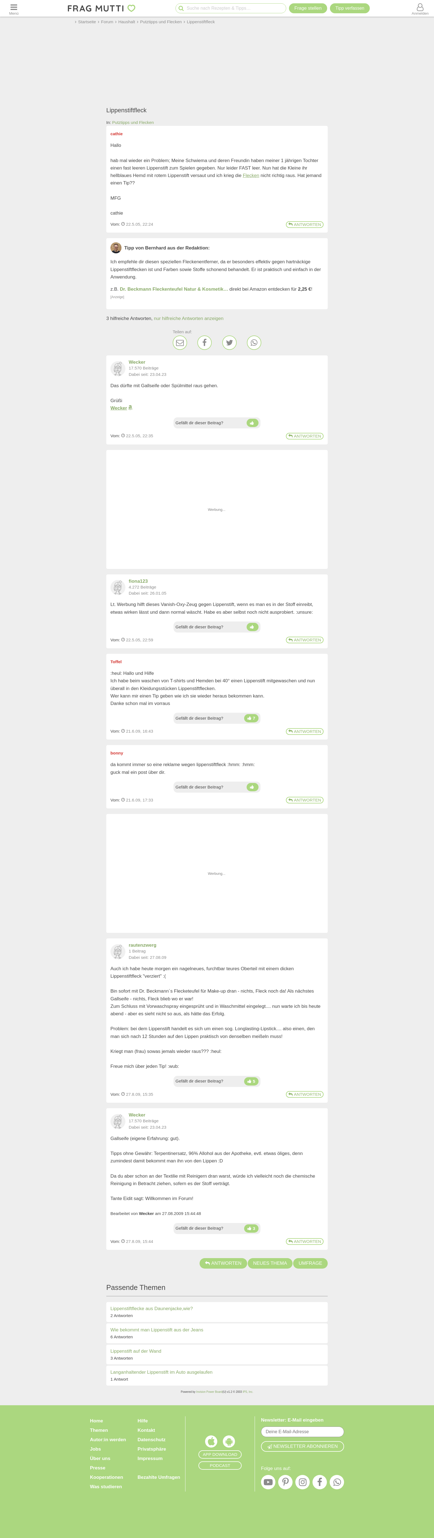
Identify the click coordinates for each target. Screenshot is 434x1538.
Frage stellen (308, 8)
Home (96, 1421)
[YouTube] (268, 1483)
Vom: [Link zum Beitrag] (115, 224)
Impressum (150, 1458)
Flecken (251, 175)
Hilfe (143, 1421)
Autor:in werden (108, 1439)
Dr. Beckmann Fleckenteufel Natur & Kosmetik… (174, 289)
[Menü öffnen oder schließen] (14, 8)
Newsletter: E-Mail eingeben (292, 1420)
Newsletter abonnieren (302, 1446)
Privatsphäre (152, 1449)
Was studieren (106, 1486)
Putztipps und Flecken (133, 122)
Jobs (95, 1449)
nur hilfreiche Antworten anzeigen (188, 318)
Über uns (100, 1458)
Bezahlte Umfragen (159, 1477)
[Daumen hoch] (253, 423)
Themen (99, 1430)
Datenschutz (152, 1439)
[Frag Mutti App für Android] (229, 1442)
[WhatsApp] (254, 342)
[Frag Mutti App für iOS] (211, 1442)
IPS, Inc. (248, 1391)
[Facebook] (204, 342)
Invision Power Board (209, 1391)
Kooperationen (106, 1477)
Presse (97, 1468)
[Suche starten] (181, 8)
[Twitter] (229, 342)
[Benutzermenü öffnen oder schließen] (420, 8)
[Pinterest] (285, 1483)
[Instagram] (302, 1483)
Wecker (118, 408)
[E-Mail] (180, 342)
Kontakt (146, 1430)
